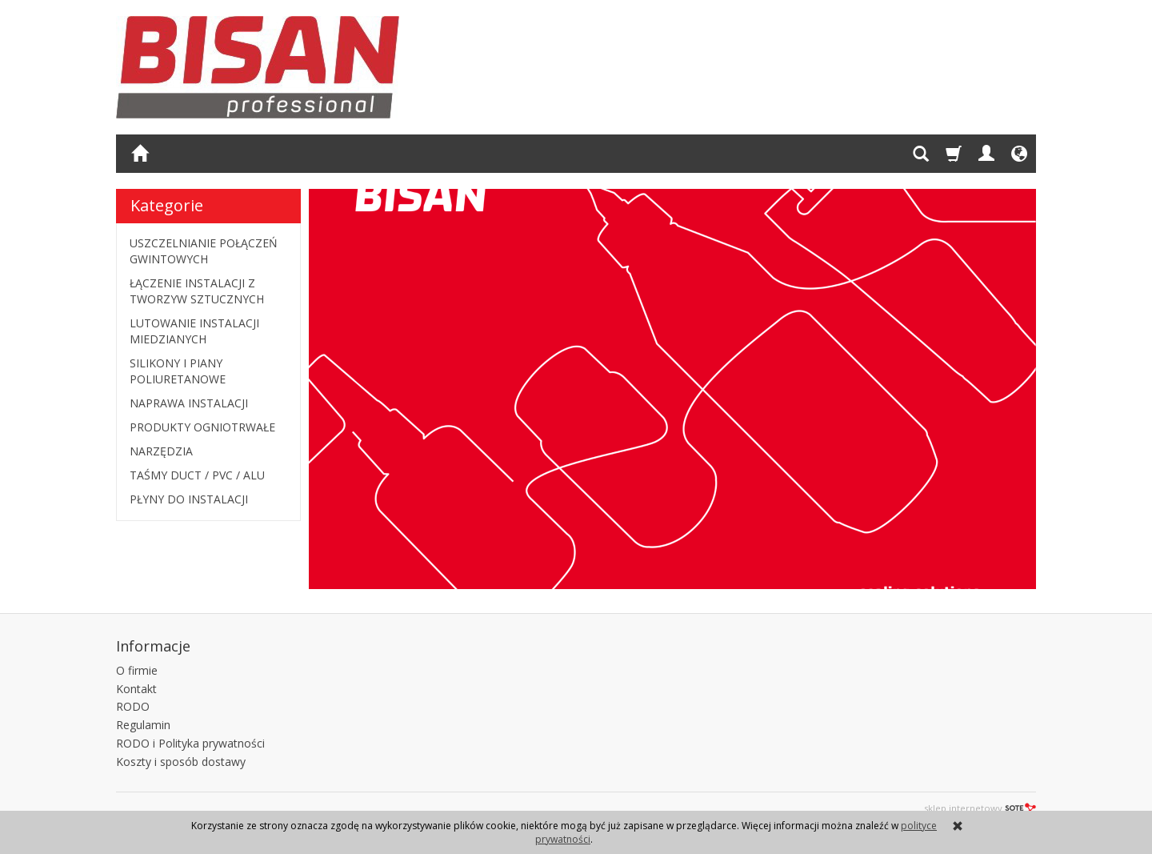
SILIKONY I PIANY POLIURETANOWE (178, 371)
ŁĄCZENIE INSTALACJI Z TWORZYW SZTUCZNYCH (197, 291)
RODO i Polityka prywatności (190, 743)
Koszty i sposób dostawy (181, 761)
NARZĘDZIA (161, 451)
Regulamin (143, 724)
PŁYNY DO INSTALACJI (189, 499)
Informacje (153, 646)
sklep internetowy (980, 808)
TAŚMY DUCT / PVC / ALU (197, 475)
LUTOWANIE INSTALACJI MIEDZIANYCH (194, 331)
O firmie (137, 670)
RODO (133, 706)
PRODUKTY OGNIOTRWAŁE (202, 427)
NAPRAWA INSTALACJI (189, 403)
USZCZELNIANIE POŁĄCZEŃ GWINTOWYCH (204, 251)
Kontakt (136, 688)
